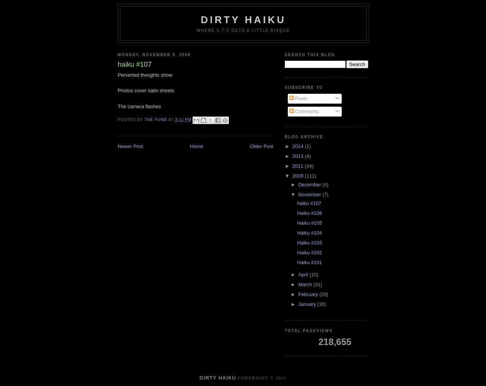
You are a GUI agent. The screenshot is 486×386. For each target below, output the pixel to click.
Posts (298, 98)
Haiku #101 (309, 262)
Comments (304, 111)
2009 (298, 176)
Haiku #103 (309, 243)
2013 (298, 156)
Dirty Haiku (243, 19)
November (310, 194)
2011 (298, 166)
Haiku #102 (309, 252)
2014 (298, 146)
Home (197, 146)
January (307, 304)
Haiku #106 (309, 213)
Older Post (261, 146)
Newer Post (130, 146)
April (304, 274)
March (306, 284)
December (310, 184)
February (309, 294)
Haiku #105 (309, 223)
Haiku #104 (309, 233)
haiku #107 (309, 203)
